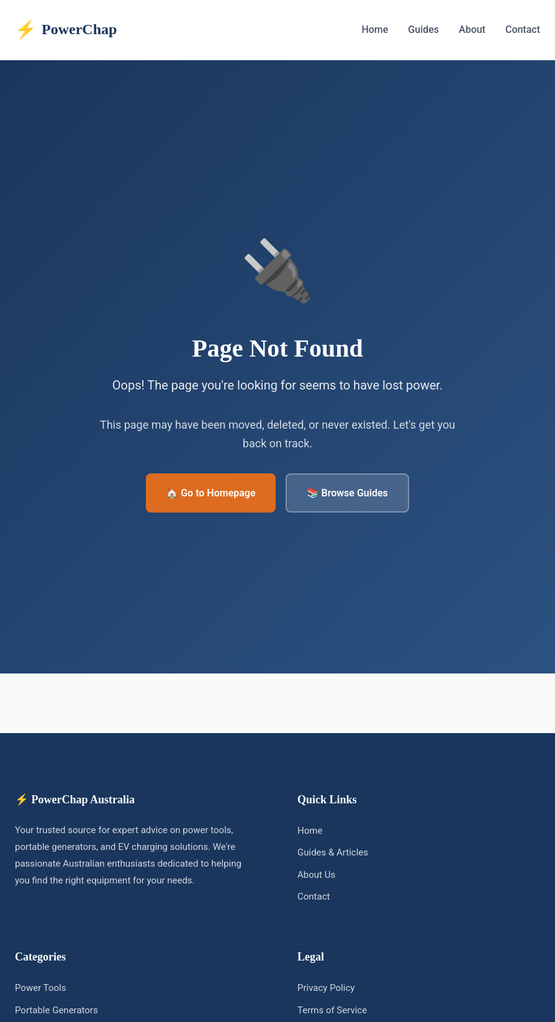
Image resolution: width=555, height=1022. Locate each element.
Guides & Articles (332, 852)
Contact (522, 29)
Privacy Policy (325, 987)
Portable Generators (56, 1010)
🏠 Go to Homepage (210, 493)
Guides (423, 29)
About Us (316, 874)
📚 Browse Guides (347, 493)
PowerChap (66, 30)
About (472, 29)
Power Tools (40, 987)
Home (374, 29)
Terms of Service (332, 1010)
